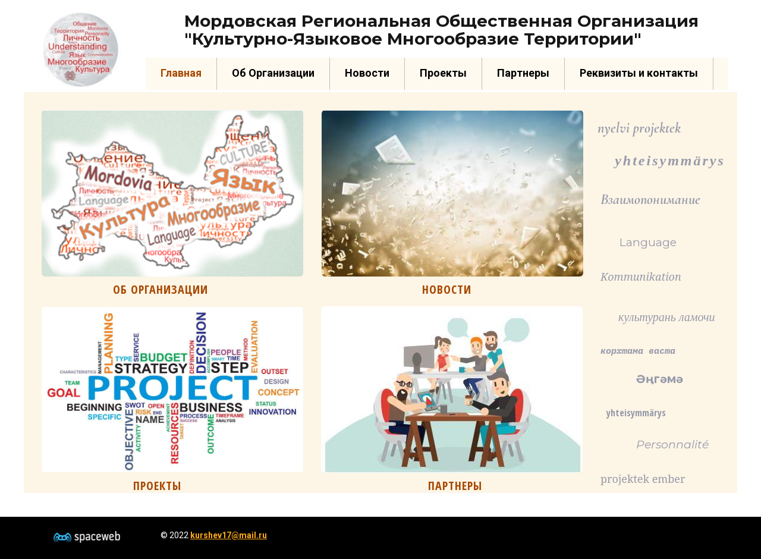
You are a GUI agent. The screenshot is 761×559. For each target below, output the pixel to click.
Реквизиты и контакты (639, 73)
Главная (181, 73)
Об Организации (273, 73)
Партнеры (523, 73)
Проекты (443, 73)
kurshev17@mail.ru (228, 535)
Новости (367, 73)
